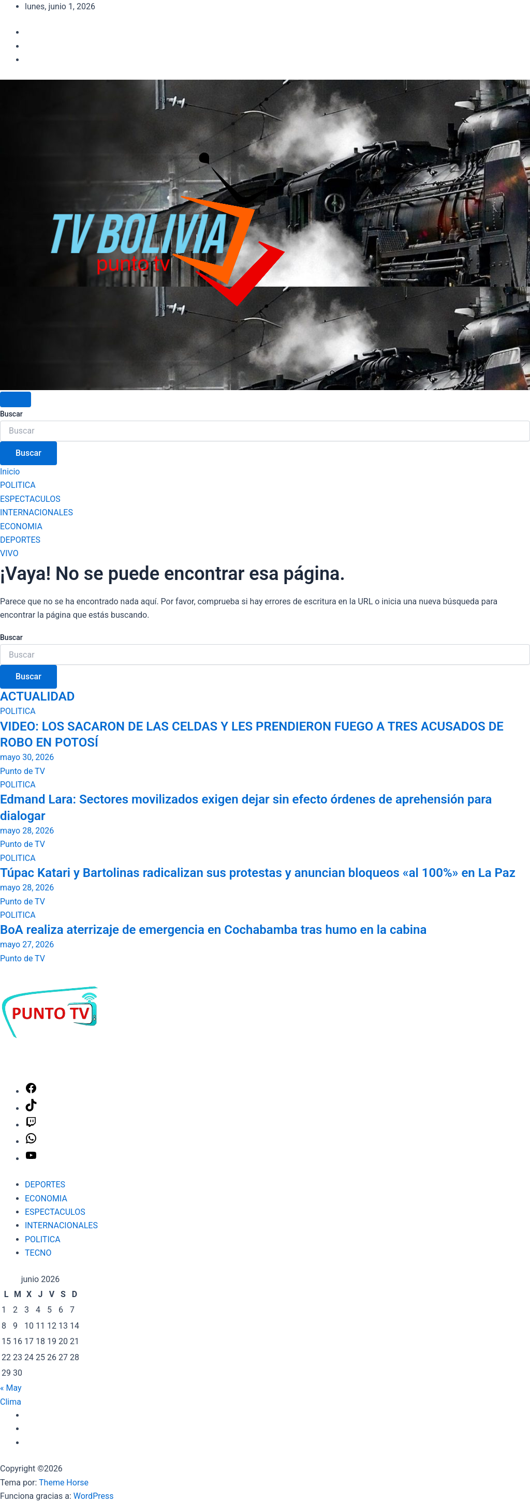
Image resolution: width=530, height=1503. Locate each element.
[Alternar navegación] (15, 399)
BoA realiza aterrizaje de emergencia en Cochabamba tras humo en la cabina (213, 929)
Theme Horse (64, 1482)
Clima (10, 1402)
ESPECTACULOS (30, 499)
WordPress (93, 1496)
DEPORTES (20, 540)
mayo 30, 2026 (27, 757)
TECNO (38, 1253)
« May (11, 1388)
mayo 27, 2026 (27, 944)
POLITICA (18, 485)
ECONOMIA (21, 526)
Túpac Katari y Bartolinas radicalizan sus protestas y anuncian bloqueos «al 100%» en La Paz (258, 873)
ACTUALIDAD (37, 696)
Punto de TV (22, 771)
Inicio (10, 472)
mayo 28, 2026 (27, 831)
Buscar (11, 414)
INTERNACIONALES (36, 512)
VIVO (9, 553)
